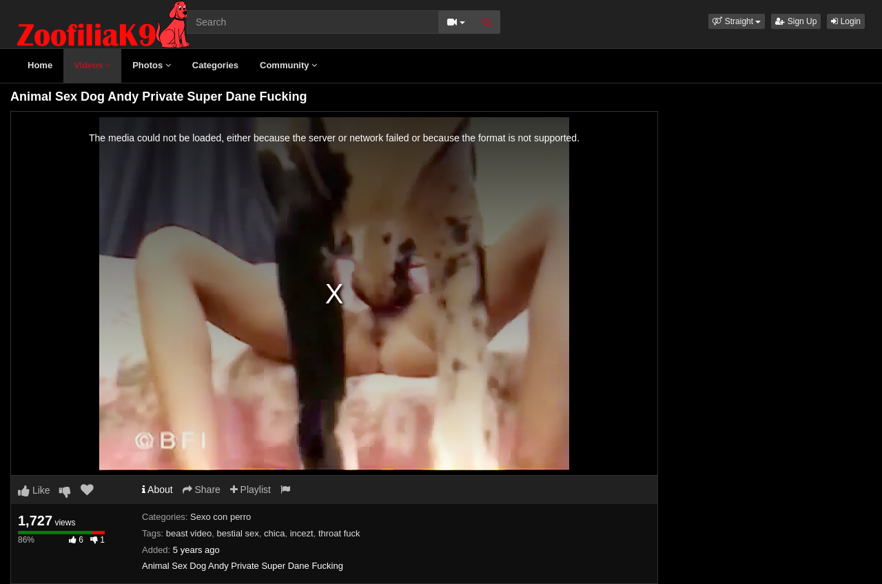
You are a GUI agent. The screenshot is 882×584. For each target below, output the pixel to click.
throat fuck (339, 533)
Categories (215, 65)
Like (34, 490)
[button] (736, 21)
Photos (151, 65)
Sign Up (796, 21)
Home (40, 65)
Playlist (250, 489)
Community (288, 65)
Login (846, 21)
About (157, 489)
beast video (189, 533)
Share (201, 489)
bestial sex (237, 533)
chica (274, 533)
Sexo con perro (220, 517)
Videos (92, 65)
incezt (302, 533)
